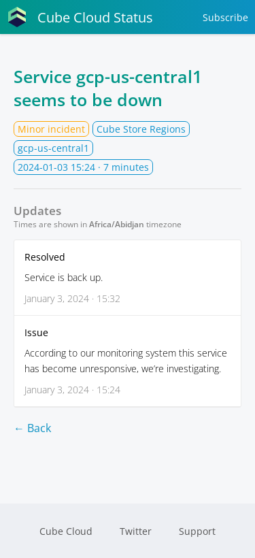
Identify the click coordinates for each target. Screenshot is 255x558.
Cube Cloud (65, 531)
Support (197, 531)
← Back (32, 428)
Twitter (136, 531)
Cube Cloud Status (80, 17)
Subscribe (225, 17)
